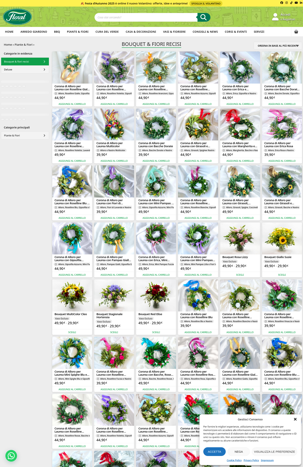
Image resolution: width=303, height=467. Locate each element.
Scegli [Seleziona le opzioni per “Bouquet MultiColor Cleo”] (72, 332)
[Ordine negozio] (278, 45)
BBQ (57, 31)
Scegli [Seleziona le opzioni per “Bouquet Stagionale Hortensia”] (114, 332)
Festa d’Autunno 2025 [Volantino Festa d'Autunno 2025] (100, 3)
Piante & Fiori (78, 31)
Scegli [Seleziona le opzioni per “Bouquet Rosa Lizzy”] (240, 274)
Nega (239, 451)
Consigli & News (205, 31)
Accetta (214, 451)
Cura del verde (107, 31)
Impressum (267, 460)
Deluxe (8, 69)
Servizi (259, 31)
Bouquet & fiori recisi (16, 61)
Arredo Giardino (33, 31)
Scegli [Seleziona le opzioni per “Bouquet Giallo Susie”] (282, 274)
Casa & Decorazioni (141, 31)
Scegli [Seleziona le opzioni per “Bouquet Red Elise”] (156, 332)
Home (9, 31)
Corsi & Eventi (236, 31)
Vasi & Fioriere (174, 31)
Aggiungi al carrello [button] (72, 104)
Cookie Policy (234, 460)
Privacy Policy (251, 460)
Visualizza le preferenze (274, 451)
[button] (295, 419)
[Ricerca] (203, 17)
